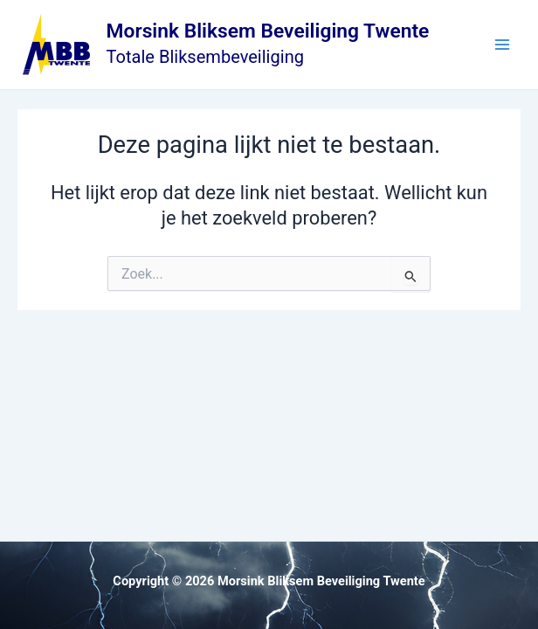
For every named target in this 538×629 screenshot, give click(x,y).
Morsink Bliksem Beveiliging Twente (268, 31)
